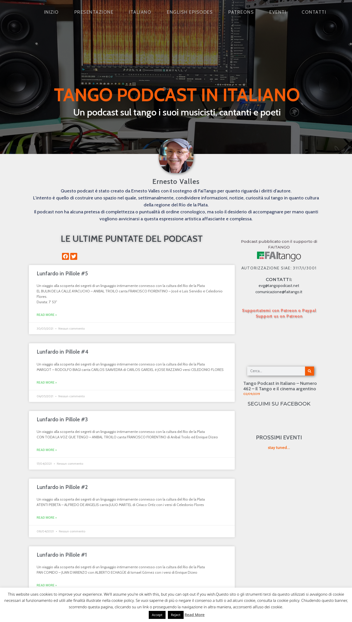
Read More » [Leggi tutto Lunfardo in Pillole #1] (47, 585)
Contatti (314, 12)
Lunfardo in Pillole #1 (62, 554)
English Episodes (190, 12)
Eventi (277, 12)
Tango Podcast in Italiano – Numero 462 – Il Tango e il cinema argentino (280, 386)
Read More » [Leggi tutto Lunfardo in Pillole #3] (47, 450)
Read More (195, 614)
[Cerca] (309, 371)
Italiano (140, 12)
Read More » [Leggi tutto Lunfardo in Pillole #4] (47, 382)
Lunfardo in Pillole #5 (62, 273)
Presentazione (94, 12)
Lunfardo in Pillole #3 (62, 419)
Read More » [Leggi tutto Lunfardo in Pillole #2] (47, 517)
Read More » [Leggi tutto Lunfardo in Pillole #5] (47, 315)
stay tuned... (279, 447)
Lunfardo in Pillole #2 (62, 487)
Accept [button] (157, 614)
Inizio (51, 12)
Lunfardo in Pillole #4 (62, 351)
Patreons (241, 12)
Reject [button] (176, 614)
